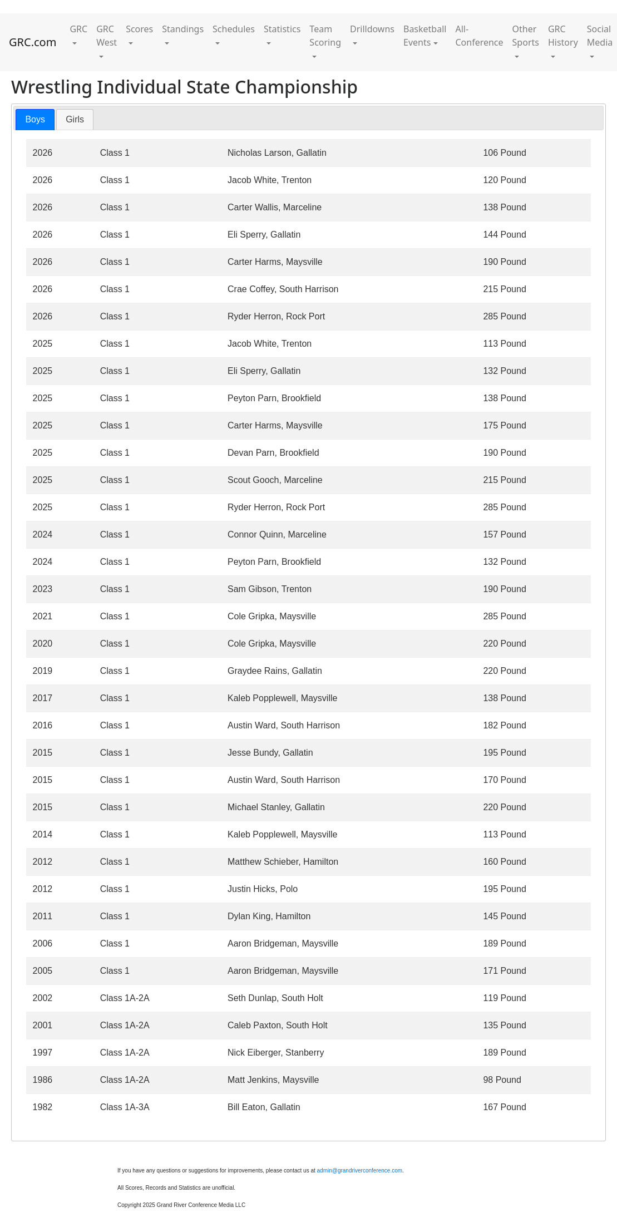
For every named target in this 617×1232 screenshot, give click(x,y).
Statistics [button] (282, 29)
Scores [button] (139, 29)
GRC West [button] (106, 35)
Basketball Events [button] (424, 35)
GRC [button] (78, 29)
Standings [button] (183, 29)
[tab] (35, 120)
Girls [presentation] (75, 119)
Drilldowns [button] (372, 29)
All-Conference (479, 35)
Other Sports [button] (525, 35)
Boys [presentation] (35, 119)
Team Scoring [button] (325, 35)
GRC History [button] (563, 35)
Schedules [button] (234, 29)
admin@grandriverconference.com (360, 1170)
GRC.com (32, 42)
